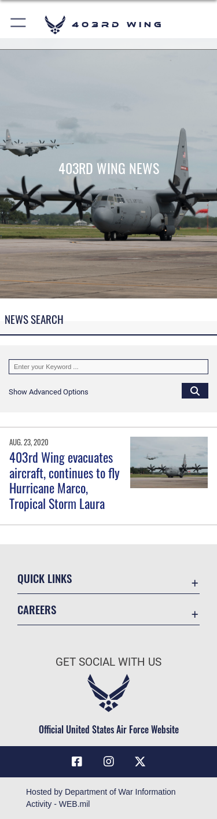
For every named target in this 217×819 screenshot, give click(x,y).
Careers (36, 609)
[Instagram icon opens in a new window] (108, 761)
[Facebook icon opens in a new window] (77, 761)
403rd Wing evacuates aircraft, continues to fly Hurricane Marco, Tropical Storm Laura (64, 480)
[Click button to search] (195, 390)
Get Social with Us (108, 662)
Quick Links (44, 578)
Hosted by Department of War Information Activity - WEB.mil (101, 798)
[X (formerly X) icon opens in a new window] (140, 761)
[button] (19, 24)
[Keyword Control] (108, 366)
